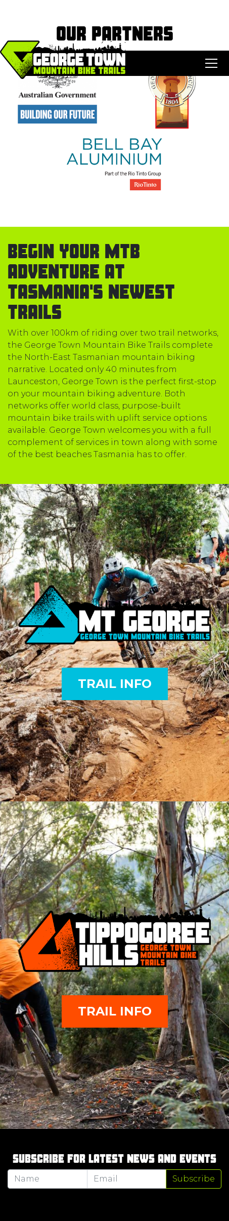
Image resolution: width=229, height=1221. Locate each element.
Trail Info (115, 683)
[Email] (127, 1179)
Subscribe (193, 1179)
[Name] (47, 1179)
